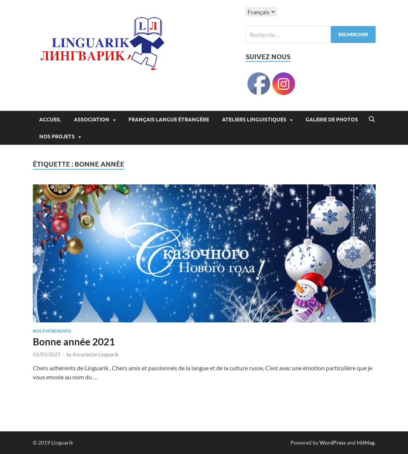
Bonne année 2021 (74, 342)
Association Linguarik (96, 354)
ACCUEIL (50, 120)
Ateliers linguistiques (254, 120)
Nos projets (57, 136)
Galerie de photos (332, 120)
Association (91, 120)
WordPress (332, 442)
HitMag (365, 442)
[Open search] (371, 119)
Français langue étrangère (168, 120)
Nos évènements (52, 331)
